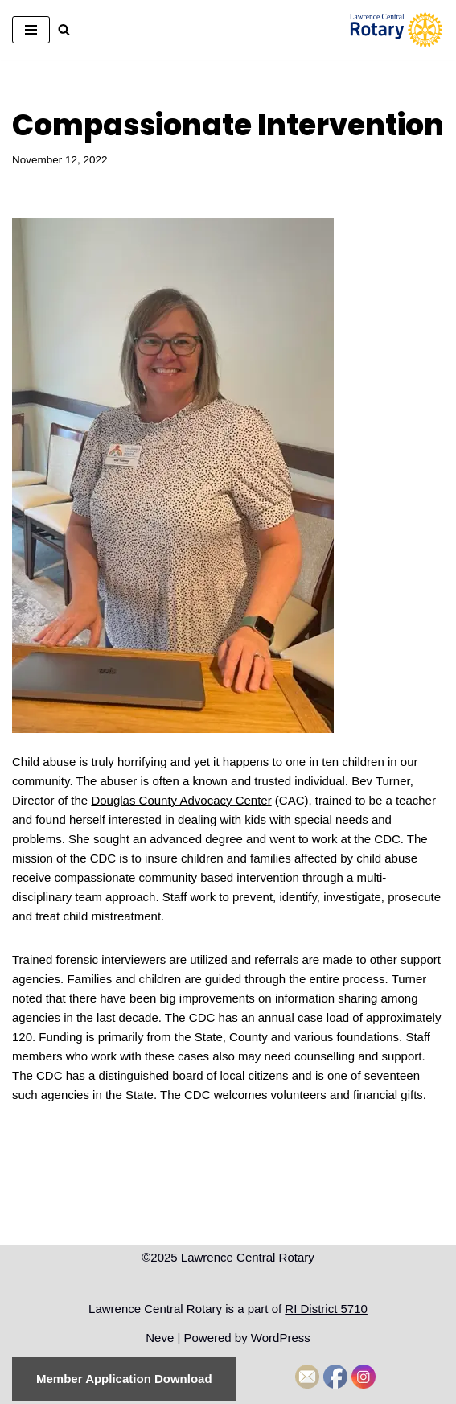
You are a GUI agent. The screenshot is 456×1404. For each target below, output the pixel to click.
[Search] (64, 29)
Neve (160, 1337)
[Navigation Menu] (31, 29)
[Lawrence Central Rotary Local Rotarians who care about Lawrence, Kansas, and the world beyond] (395, 29)
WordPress (280, 1337)
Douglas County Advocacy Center (181, 800)
